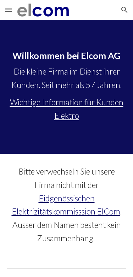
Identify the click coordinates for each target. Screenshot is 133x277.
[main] (67, 86)
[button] (8, 9)
